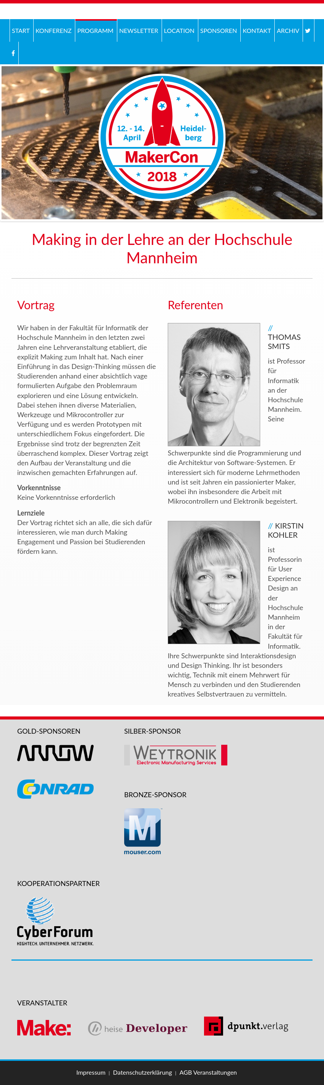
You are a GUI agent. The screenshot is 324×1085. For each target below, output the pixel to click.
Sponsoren (218, 30)
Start (21, 30)
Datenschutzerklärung (142, 1072)
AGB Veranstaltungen (208, 1072)
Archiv (287, 29)
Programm (95, 30)
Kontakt (257, 30)
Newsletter (138, 30)
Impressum (90, 1072)
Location (179, 30)
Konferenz (52, 29)
